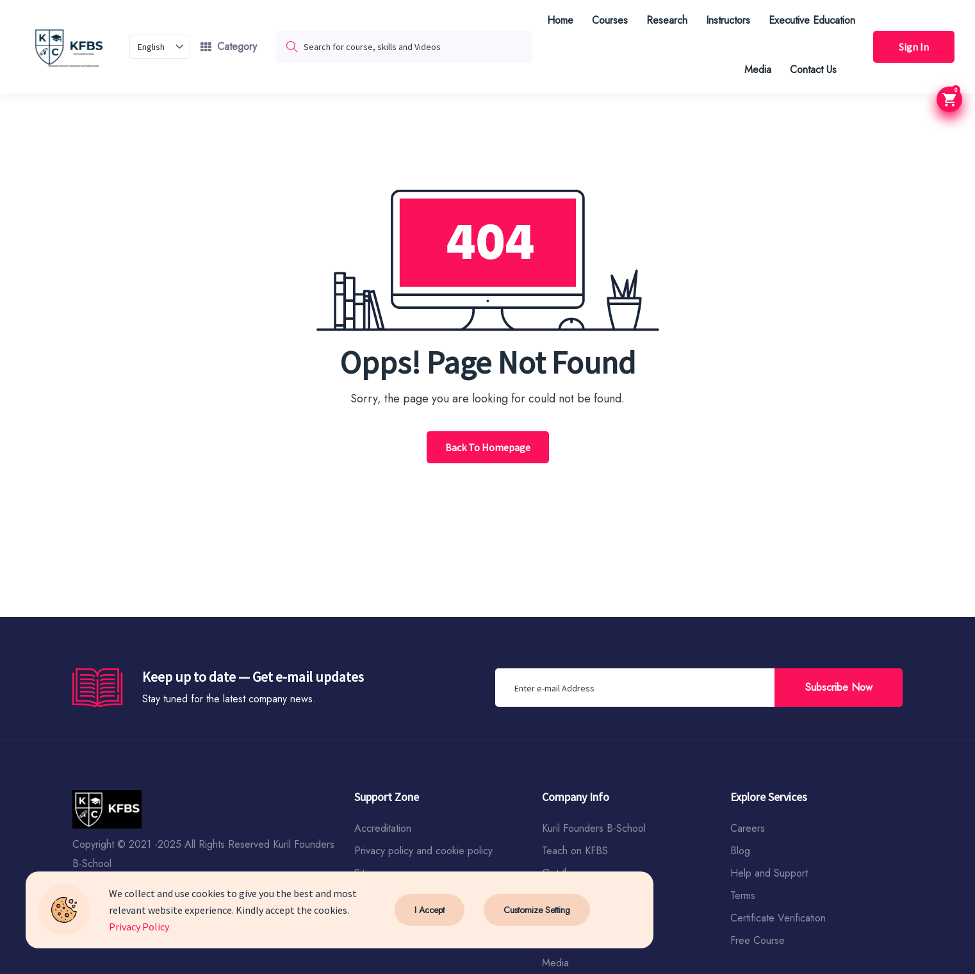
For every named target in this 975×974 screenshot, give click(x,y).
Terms (742, 895)
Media (757, 69)
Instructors (728, 20)
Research (666, 20)
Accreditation (382, 828)
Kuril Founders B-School (594, 828)
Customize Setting (537, 910)
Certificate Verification (778, 918)
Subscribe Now (839, 687)
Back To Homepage (487, 447)
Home (560, 20)
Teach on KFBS (575, 850)
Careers (747, 828)
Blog (740, 850)
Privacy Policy (139, 926)
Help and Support (769, 873)
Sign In (914, 46)
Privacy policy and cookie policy (423, 850)
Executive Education (812, 20)
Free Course (757, 940)
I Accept (429, 910)
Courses (610, 20)
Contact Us (813, 69)
